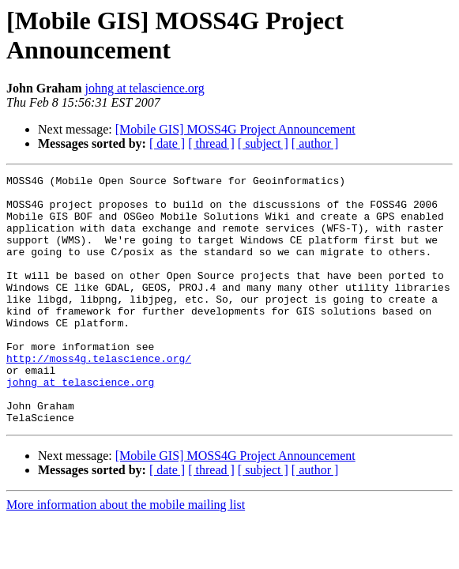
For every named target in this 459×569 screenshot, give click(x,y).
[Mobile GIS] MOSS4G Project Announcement (235, 129)
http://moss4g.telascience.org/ (98, 396)
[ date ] (167, 143)
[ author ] (315, 143)
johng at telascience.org (145, 88)
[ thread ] (211, 143)
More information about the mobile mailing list (125, 554)
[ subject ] (263, 143)
